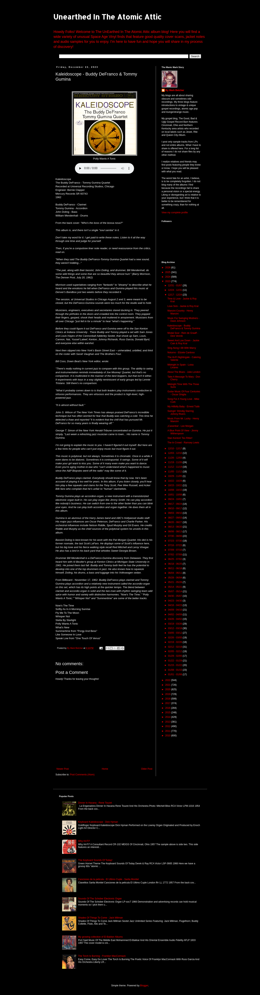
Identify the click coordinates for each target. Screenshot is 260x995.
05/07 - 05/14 (175, 591)
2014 (168, 717)
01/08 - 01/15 (175, 670)
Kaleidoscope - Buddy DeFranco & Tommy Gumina (183, 327)
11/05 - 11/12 (175, 471)
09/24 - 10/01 (175, 499)
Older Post (146, 768)
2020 (168, 689)
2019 (168, 694)
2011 (168, 731)
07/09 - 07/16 (175, 549)
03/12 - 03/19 (175, 628)
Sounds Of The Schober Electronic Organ (100, 898)
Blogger (144, 985)
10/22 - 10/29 (175, 480)
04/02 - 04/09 (175, 614)
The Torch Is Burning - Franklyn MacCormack (102, 956)
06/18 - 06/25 (175, 563)
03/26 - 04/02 (175, 619)
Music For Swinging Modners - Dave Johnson (183, 319)
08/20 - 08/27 (175, 522)
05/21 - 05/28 (175, 582)
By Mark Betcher (175, 90)
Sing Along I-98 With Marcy (181, 348)
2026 (168, 267)
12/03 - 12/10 (175, 453)
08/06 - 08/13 (175, 531)
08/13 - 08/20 (175, 526)
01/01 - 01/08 (175, 674)
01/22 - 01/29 (175, 660)
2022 (168, 680)
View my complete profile (175, 212)
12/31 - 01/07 (175, 285)
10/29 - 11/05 (175, 476)
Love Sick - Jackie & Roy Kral (182, 306)
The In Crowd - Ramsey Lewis (183, 442)
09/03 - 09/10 (175, 513)
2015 (168, 712)
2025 (168, 272)
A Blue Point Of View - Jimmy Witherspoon (182, 432)
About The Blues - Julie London (183, 372)
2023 (168, 281)
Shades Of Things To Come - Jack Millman (100, 917)
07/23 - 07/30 (175, 540)
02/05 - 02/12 (175, 651)
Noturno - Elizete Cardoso (181, 352)
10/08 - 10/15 (175, 490)
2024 (168, 276)
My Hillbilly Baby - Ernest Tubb (183, 406)
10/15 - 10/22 (175, 485)
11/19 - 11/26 (175, 462)
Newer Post (63, 768)
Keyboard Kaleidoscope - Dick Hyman (98, 822)
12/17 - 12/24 (175, 294)
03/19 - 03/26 (175, 623)
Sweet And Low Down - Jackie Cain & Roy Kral (183, 342)
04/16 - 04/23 (175, 605)
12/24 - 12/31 (175, 290)
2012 (168, 726)
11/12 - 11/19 (175, 466)
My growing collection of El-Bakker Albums (100, 936)
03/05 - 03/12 (175, 632)
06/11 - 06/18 (175, 568)
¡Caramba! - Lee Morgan (180, 426)
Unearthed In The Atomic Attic (107, 16)
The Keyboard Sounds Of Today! (95, 860)
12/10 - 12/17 (175, 448)
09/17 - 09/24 (175, 504)
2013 (168, 721)
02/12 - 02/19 (175, 646)
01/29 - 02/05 (175, 656)
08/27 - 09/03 (175, 517)
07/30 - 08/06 (175, 536)
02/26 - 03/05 (175, 637)
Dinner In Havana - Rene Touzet (95, 802)
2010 (168, 735)
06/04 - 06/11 (175, 573)
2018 (168, 698)
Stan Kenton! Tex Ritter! (179, 438)
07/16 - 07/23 (175, 545)
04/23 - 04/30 (175, 600)
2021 (168, 685)
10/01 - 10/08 (175, 494)
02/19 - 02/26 (175, 642)
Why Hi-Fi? (84, 841)
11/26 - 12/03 (175, 457)
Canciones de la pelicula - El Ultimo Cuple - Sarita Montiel (108, 879)
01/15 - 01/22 (175, 665)
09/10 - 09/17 (175, 508)
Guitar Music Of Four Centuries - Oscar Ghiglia (183, 393)
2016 (168, 708)
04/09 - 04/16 (175, 609)
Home (105, 768)
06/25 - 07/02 (175, 559)
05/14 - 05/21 (175, 587)
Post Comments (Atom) (82, 774)
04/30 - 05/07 (175, 596)
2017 (168, 703)
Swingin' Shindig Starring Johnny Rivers (180, 412)
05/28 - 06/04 (175, 577)
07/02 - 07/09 (175, 554)
